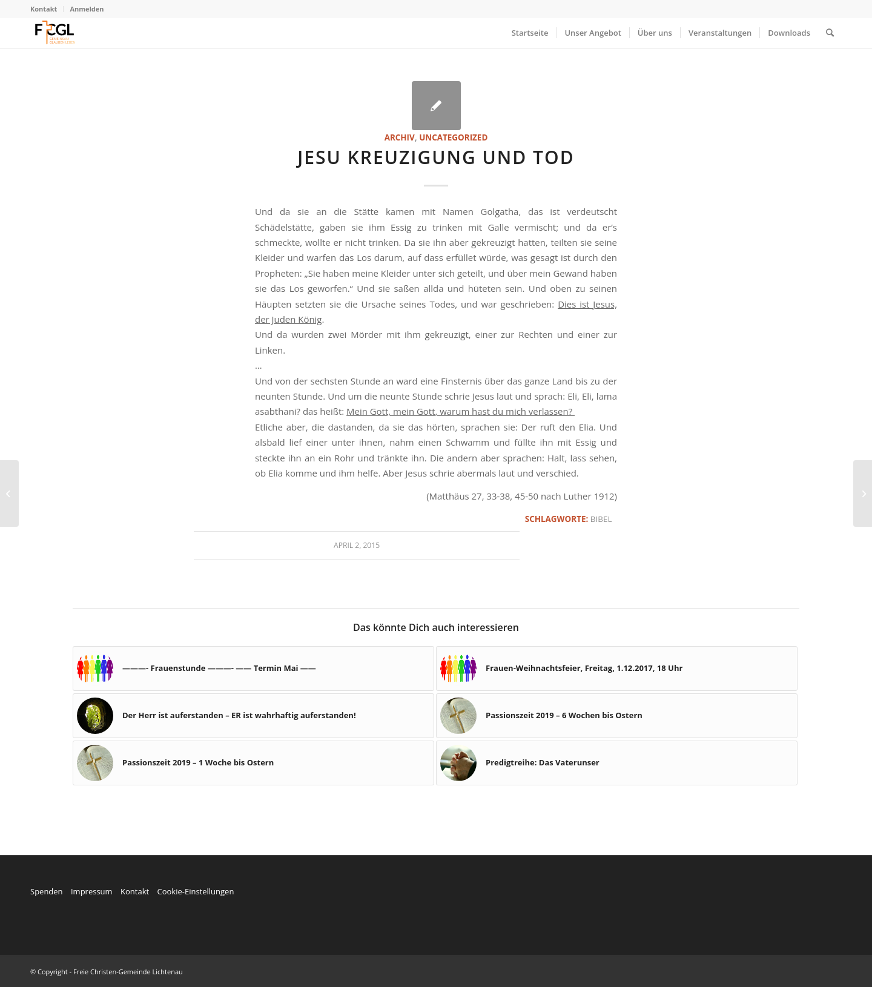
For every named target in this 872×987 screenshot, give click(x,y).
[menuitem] (47, 9)
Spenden (46, 891)
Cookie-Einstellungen (195, 891)
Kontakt (43, 8)
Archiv (400, 137)
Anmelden (87, 8)
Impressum (92, 891)
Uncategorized (453, 137)
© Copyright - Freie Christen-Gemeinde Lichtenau (106, 971)
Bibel (601, 518)
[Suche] (830, 33)
